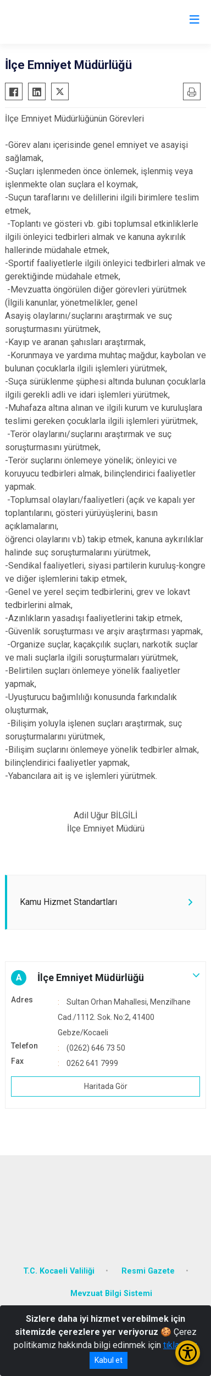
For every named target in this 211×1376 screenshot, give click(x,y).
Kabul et (109, 1360)
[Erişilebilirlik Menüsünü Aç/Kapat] (187, 1352)
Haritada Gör (105, 1086)
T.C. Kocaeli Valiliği (59, 1271)
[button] (105, 977)
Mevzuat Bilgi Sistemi (111, 1293)
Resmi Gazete (148, 1271)
